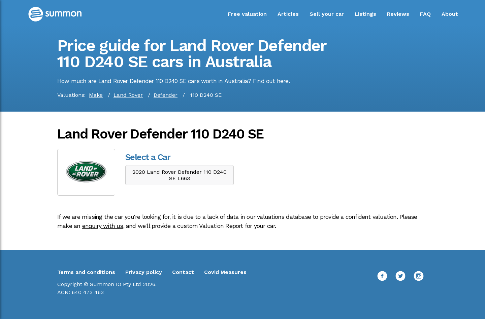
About (450, 14)
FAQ (425, 14)
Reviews (398, 14)
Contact (183, 272)
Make (96, 95)
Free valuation (247, 14)
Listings (365, 14)
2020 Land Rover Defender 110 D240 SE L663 (179, 175)
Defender (165, 95)
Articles (288, 14)
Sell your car (327, 14)
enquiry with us (102, 226)
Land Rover (128, 95)
